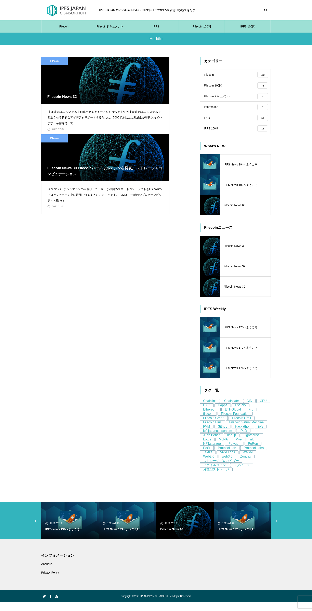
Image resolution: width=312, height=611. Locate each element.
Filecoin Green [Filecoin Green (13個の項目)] (213, 426)
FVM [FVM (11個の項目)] (206, 435)
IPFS (156, 26)
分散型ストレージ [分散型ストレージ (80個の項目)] (216, 478)
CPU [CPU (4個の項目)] (263, 409)
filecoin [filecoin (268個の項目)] (208, 422)
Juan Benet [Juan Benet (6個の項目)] (211, 444)
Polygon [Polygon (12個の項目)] (234, 452)
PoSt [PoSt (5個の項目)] (206, 456)
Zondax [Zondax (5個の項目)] (245, 465)
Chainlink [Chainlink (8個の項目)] (210, 409)
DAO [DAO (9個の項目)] (206, 414)
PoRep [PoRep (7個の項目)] (253, 452)
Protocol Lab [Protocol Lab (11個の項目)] (227, 456)
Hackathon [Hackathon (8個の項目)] (243, 435)
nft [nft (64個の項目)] (252, 448)
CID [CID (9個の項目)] (249, 409)
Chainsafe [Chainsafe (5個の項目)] (231, 409)
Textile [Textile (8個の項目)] (207, 461)
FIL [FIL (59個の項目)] (250, 418)
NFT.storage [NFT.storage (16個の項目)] (212, 452)
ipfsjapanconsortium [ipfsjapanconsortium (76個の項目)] (217, 439)
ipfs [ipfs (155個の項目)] (260, 435)
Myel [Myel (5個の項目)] (238, 448)
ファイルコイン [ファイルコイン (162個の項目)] (214, 473)
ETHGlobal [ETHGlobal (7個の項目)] (233, 418)
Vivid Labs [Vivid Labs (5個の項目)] (227, 461)
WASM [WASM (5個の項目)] (248, 461)
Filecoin (64, 26)
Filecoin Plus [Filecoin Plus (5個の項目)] (212, 431)
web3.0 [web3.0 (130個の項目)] (227, 465)
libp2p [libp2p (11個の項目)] (231, 444)
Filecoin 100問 (202, 26)
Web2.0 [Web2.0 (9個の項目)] (208, 465)
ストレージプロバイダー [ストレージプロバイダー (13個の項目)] (221, 469)
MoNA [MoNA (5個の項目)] (223, 448)
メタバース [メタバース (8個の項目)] (242, 473)
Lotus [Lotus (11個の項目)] (207, 448)
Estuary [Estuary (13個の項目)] (240, 414)
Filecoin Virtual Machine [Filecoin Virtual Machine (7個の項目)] (246, 431)
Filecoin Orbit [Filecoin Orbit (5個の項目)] (241, 426)
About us (46, 572)
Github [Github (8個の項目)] (222, 435)
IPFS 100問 (247, 26)
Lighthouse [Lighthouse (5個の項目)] (251, 444)
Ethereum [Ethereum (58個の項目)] (210, 418)
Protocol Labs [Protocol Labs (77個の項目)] (254, 456)
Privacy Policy (50, 581)
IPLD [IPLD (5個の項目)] (243, 439)
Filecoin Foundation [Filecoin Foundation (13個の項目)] (235, 422)
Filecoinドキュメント (109, 26)
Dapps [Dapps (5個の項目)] (222, 414)
